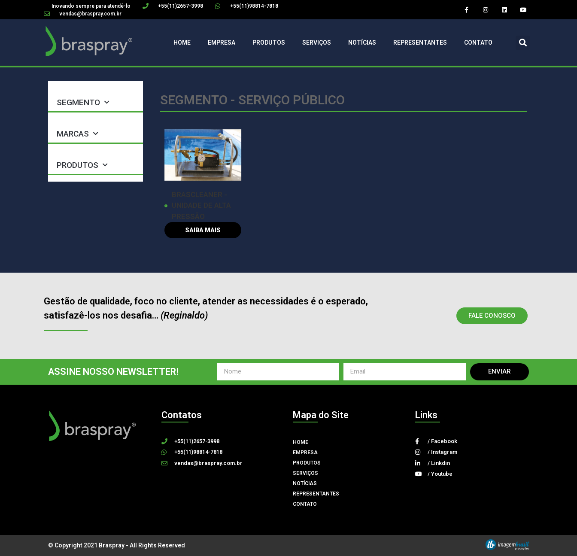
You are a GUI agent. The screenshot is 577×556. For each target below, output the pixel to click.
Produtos (268, 42)
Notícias (362, 42)
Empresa (221, 42)
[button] (523, 43)
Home (182, 42)
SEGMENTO (83, 102)
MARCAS (77, 134)
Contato (478, 42)
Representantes (420, 42)
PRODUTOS (82, 165)
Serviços (316, 42)
